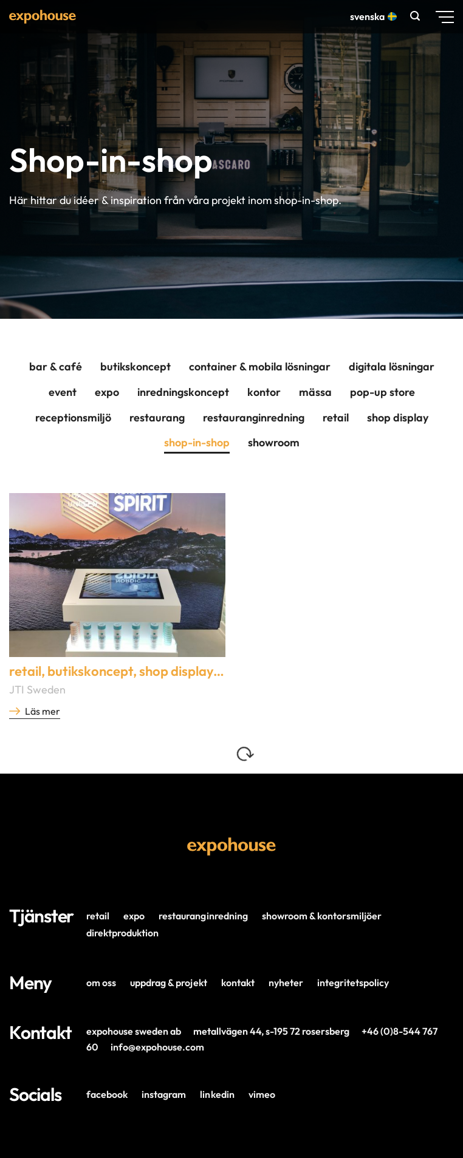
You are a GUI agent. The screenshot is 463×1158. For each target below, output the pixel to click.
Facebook (107, 1094)
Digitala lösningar (391, 366)
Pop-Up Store (382, 392)
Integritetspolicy (353, 982)
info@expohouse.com (157, 1047)
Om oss (101, 982)
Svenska (372, 16)
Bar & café (55, 366)
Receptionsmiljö (73, 417)
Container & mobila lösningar (260, 366)
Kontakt (238, 982)
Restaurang (157, 417)
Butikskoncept (135, 366)
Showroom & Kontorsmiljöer (322, 916)
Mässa (315, 392)
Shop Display (397, 417)
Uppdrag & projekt (168, 982)
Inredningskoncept (183, 392)
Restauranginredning (253, 417)
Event (63, 392)
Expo (107, 392)
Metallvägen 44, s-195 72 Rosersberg (271, 1031)
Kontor (264, 392)
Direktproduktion (122, 933)
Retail (336, 417)
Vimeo (262, 1094)
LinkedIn (217, 1094)
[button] (416, 16)
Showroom (274, 442)
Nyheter (286, 982)
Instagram (164, 1094)
